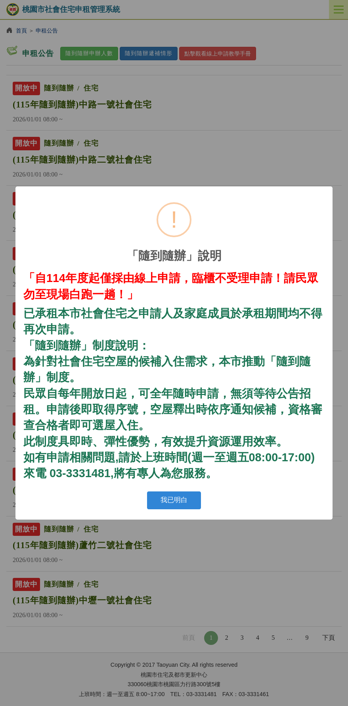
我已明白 (174, 500)
